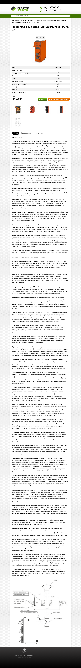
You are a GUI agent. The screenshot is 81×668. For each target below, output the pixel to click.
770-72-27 (52, 10)
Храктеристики (26, 133)
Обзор (16, 133)
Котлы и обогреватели (25, 20)
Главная (14, 20)
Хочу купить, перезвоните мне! (58, 99)
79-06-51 (52, 7)
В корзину (42, 99)
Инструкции (39, 133)
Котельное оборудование (43, 20)
